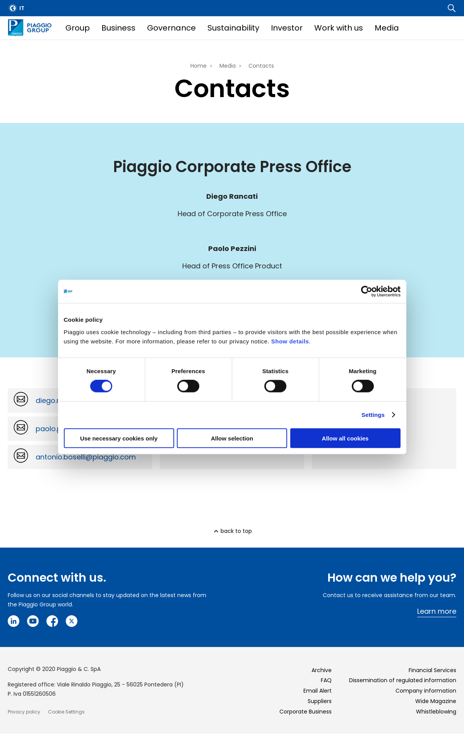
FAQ (326, 680)
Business (118, 27)
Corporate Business (305, 711)
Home (198, 66)
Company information (426, 691)
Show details (290, 341)
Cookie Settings (66, 711)
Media (387, 27)
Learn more (436, 611)
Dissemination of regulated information (402, 680)
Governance (171, 27)
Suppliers (320, 701)
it (21, 8)
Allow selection (232, 438)
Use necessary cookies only (119, 438)
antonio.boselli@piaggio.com (86, 457)
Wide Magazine (435, 701)
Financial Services (432, 670)
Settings (373, 414)
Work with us (338, 27)
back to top (236, 531)
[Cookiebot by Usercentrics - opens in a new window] (367, 291)
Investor (287, 27)
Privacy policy (24, 711)
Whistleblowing (436, 711)
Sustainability (233, 27)
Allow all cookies (345, 438)
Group (77, 27)
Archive (322, 670)
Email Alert (317, 691)
